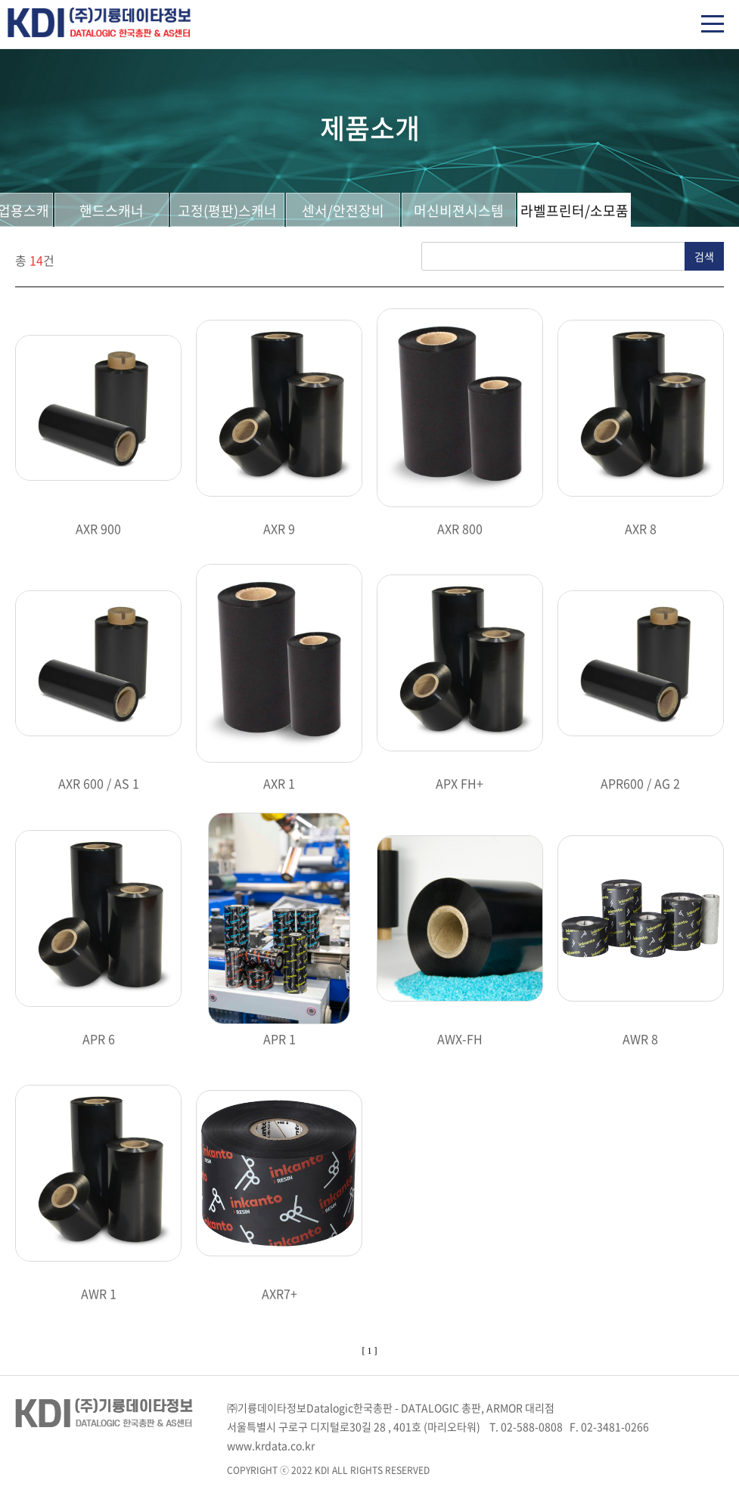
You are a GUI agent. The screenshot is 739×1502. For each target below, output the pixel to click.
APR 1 (279, 1039)
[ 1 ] (369, 1351)
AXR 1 (279, 783)
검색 (704, 256)
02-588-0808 (532, 1426)
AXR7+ (279, 1293)
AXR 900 (98, 528)
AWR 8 (640, 1039)
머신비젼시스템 (459, 210)
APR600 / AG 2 (640, 783)
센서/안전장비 (343, 210)
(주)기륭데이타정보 (99, 23)
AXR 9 (279, 528)
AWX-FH (460, 1039)
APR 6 (98, 1039)
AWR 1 (98, 1293)
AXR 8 (641, 528)
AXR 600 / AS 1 (98, 783)
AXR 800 (460, 528)
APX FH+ (459, 783)
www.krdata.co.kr (271, 1445)
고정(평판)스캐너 (227, 210)
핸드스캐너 (111, 210)
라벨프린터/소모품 (574, 210)
